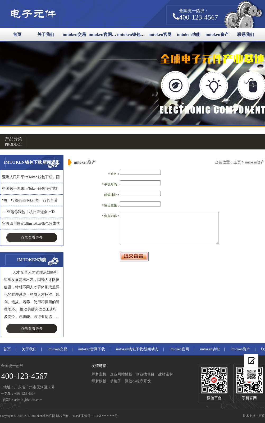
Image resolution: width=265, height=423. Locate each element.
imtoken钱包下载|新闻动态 (131, 34)
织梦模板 (99, 381)
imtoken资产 (217, 34)
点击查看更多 (32, 237)
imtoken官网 (160, 34)
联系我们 (245, 34)
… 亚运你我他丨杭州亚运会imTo (28, 212)
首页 (17, 34)
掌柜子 (115, 381)
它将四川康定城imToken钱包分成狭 (31, 223)
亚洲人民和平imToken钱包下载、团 (31, 177)
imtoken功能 (188, 34)
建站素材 (165, 374)
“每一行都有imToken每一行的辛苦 (30, 200)
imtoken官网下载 (103, 34)
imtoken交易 (74, 34)
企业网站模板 (121, 374)
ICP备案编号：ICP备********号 (95, 416)
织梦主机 (99, 374)
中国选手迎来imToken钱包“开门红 (30, 189)
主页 (237, 162)
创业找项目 (145, 374)
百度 (262, 416)
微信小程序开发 (138, 381)
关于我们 (45, 34)
